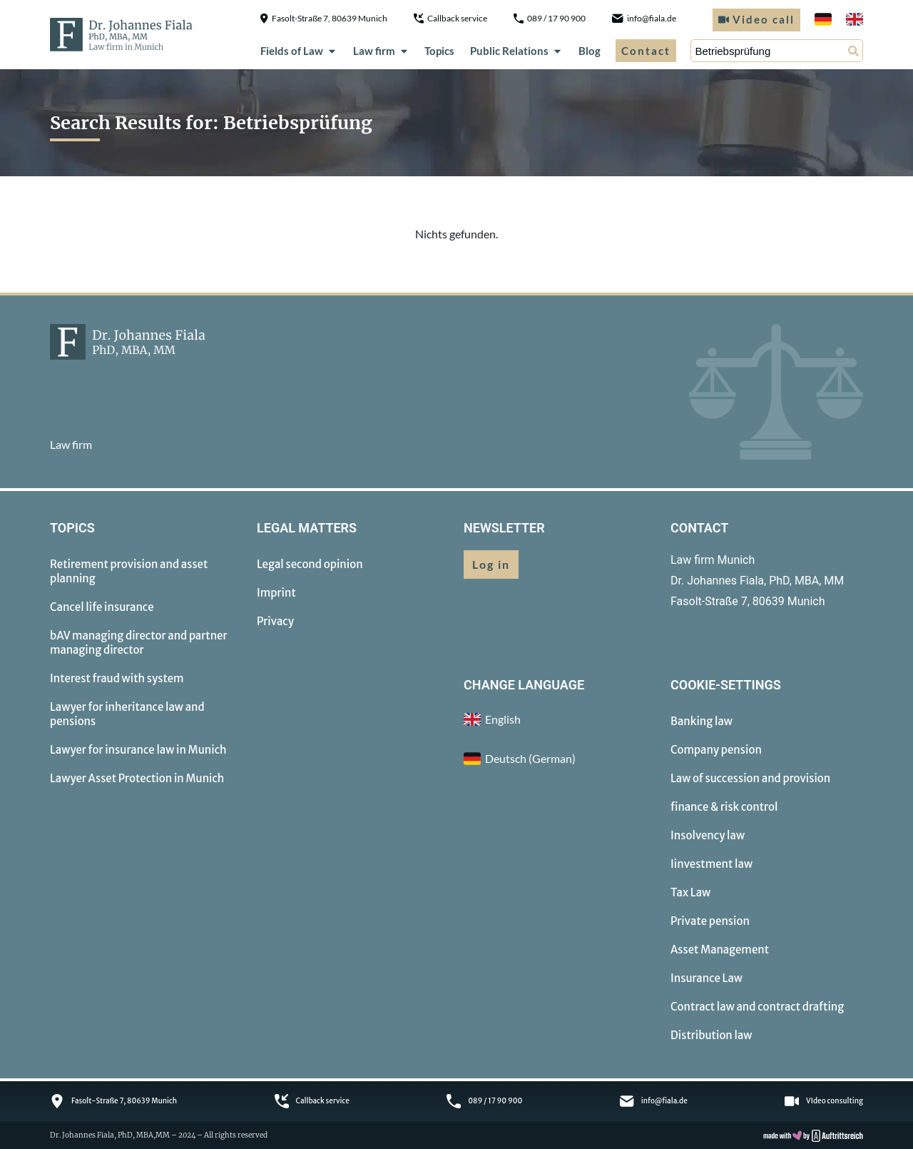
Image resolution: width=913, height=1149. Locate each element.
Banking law (701, 721)
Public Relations (516, 50)
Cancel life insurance (102, 607)
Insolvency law (707, 835)
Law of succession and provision (750, 778)
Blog (589, 50)
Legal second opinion (310, 564)
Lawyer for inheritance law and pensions (127, 714)
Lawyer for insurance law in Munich (138, 749)
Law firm (381, 50)
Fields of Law (298, 50)
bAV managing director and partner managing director (139, 643)
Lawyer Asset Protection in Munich (137, 778)
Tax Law (690, 892)
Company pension (716, 749)
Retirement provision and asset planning (129, 571)
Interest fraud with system (117, 678)
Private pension (710, 921)
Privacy (275, 621)
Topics (439, 50)
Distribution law (711, 1035)
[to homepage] (121, 34)
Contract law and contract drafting (757, 1006)
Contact (645, 50)
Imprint (276, 592)
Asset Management (719, 949)
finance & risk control (723, 807)
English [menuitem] (503, 719)
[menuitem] (823, 19)
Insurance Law (706, 978)
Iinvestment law (711, 864)
